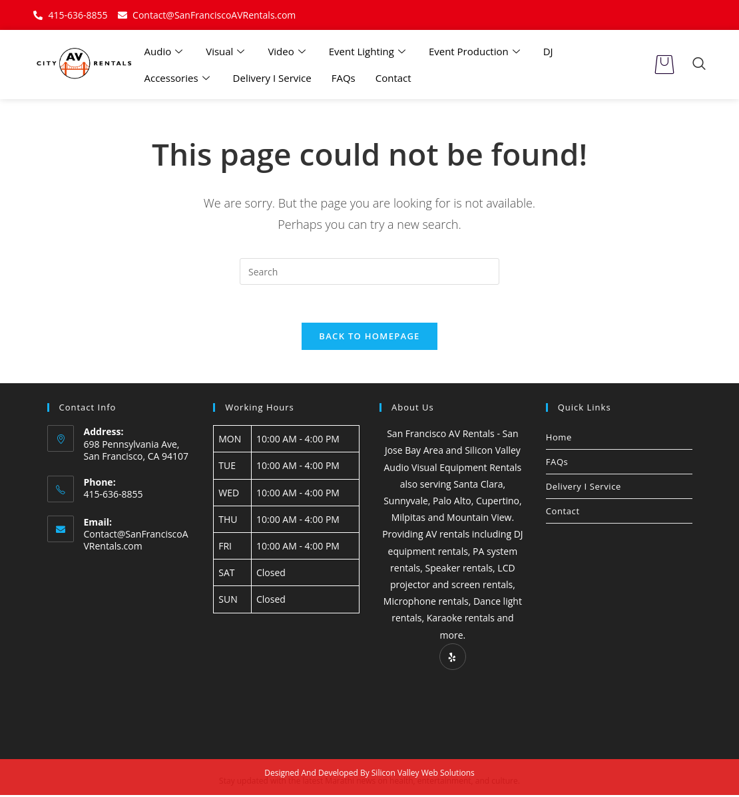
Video (288, 51)
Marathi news (350, 782)
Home (559, 439)
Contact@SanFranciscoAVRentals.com (136, 542)
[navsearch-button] (699, 64)
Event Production (476, 51)
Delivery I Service (272, 77)
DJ (548, 51)
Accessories (178, 77)
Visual (227, 51)
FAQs (344, 77)
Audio (165, 51)
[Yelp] (452, 658)
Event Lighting (369, 51)
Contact (393, 77)
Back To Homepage (369, 338)
